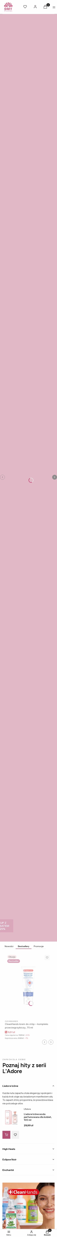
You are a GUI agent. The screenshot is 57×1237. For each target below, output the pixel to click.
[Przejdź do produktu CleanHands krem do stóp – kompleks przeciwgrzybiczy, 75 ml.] (28, 985)
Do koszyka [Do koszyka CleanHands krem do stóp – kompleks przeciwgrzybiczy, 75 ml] (47, 1013)
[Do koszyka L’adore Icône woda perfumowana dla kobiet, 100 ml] (6, 1135)
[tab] (28, 1086)
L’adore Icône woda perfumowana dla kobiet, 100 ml (38, 1117)
